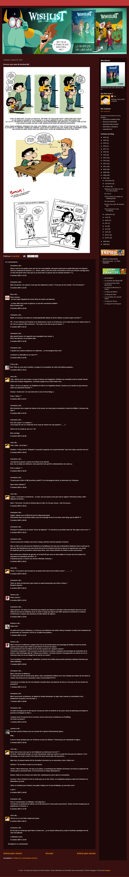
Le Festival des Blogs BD (113, 280)
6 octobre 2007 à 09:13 (18, 588)
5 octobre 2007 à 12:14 (18, 327)
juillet (107, 220)
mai (106, 226)
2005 (105, 244)
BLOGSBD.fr (109, 278)
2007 (105, 178)
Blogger (107, 870)
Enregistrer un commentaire (18, 844)
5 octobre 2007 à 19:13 (18, 532)
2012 (105, 163)
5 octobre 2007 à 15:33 (18, 413)
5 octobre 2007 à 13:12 (18, 370)
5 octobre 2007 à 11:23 (18, 275)
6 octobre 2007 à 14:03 (18, 617)
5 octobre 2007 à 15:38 (18, 436)
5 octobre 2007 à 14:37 (18, 399)
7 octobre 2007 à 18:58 (18, 701)
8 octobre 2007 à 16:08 (18, 792)
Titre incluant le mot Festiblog (111, 210)
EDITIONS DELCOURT (111, 124)
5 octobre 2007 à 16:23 (18, 506)
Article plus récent (12, 853)
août (106, 217)
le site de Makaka (55, 785)
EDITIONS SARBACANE (111, 119)
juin (106, 223)
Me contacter (105, 111)
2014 (105, 158)
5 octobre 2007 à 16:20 (18, 487)
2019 (105, 143)
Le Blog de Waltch (111, 292)
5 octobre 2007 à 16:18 (18, 471)
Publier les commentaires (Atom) (25, 858)
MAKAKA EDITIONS (110, 122)
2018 (105, 146)
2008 (105, 175)
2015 (105, 155)
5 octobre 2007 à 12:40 (18, 358)
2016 (105, 152)
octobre (108, 186)
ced (11, 376)
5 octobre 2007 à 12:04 (18, 308)
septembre (109, 214)
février (107, 235)
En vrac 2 (107, 194)
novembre (109, 183)
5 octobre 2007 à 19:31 (18, 561)
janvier (107, 238)
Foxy (12, 364)
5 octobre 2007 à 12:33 (18, 341)
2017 (105, 149)
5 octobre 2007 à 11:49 (18, 288)
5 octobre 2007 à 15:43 (18, 452)
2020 (105, 140)
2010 (105, 169)
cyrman (13, 728)
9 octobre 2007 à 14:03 (18, 840)
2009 (105, 172)
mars (107, 232)
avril (106, 229)
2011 (105, 166)
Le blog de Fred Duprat (113, 304)
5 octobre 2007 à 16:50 (18, 520)
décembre (108, 180)
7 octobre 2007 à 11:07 (18, 635)
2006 (105, 241)
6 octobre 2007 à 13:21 (18, 600)
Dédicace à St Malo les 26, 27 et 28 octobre (113, 190)
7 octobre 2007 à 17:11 (18, 687)
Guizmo (13, 623)
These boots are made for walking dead (113, 197)
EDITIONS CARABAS (110, 127)
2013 (105, 160)
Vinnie (12, 595)
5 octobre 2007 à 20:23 (18, 574)
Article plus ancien (86, 853)
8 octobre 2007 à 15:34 (18, 742)
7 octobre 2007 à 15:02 (18, 664)
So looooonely (109, 201)
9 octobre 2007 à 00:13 (18, 821)
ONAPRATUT (107, 129)
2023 (105, 137)
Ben (11, 294)
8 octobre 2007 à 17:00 (18, 809)
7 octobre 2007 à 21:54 (18, 722)
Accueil (49, 853)
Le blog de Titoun (111, 301)
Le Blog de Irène (110, 294)
